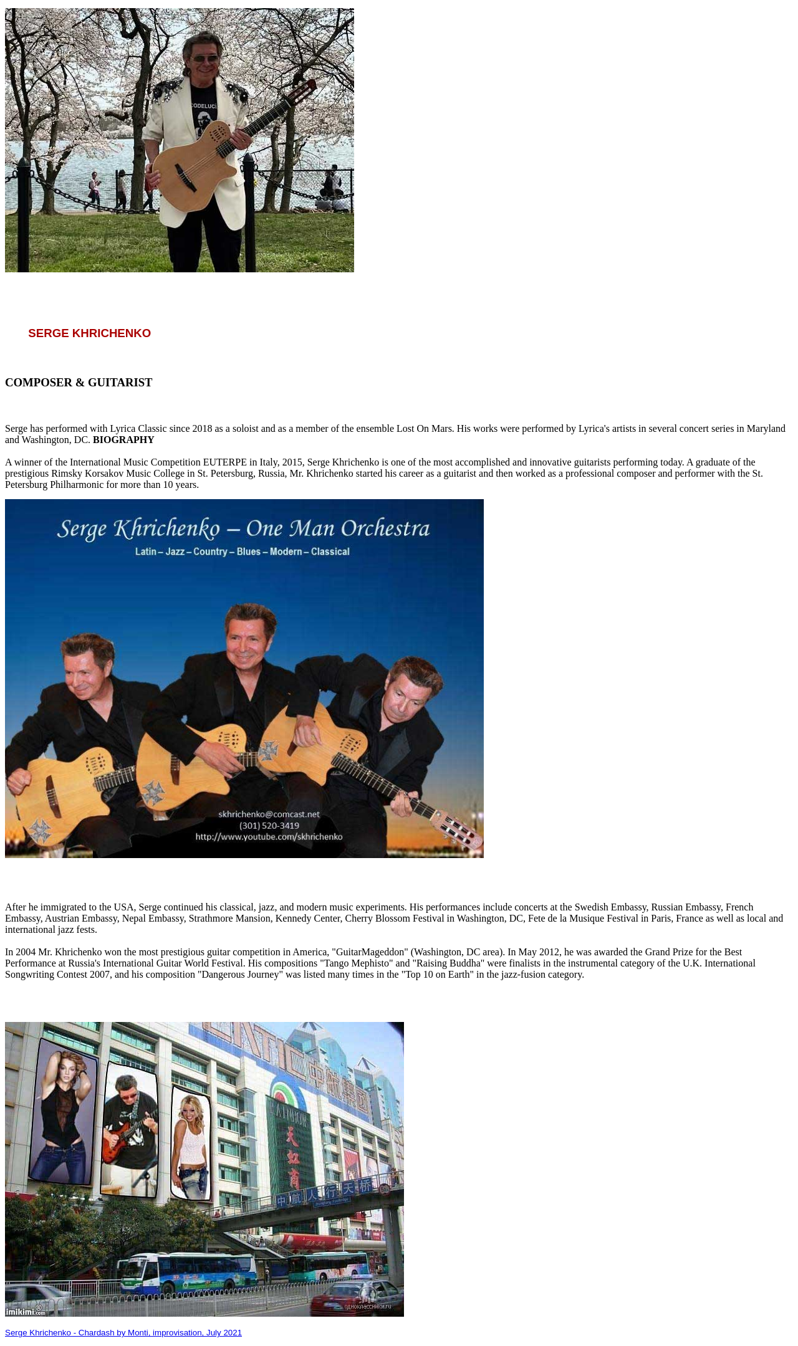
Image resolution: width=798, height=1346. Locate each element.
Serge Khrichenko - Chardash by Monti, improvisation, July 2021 (123, 1332)
